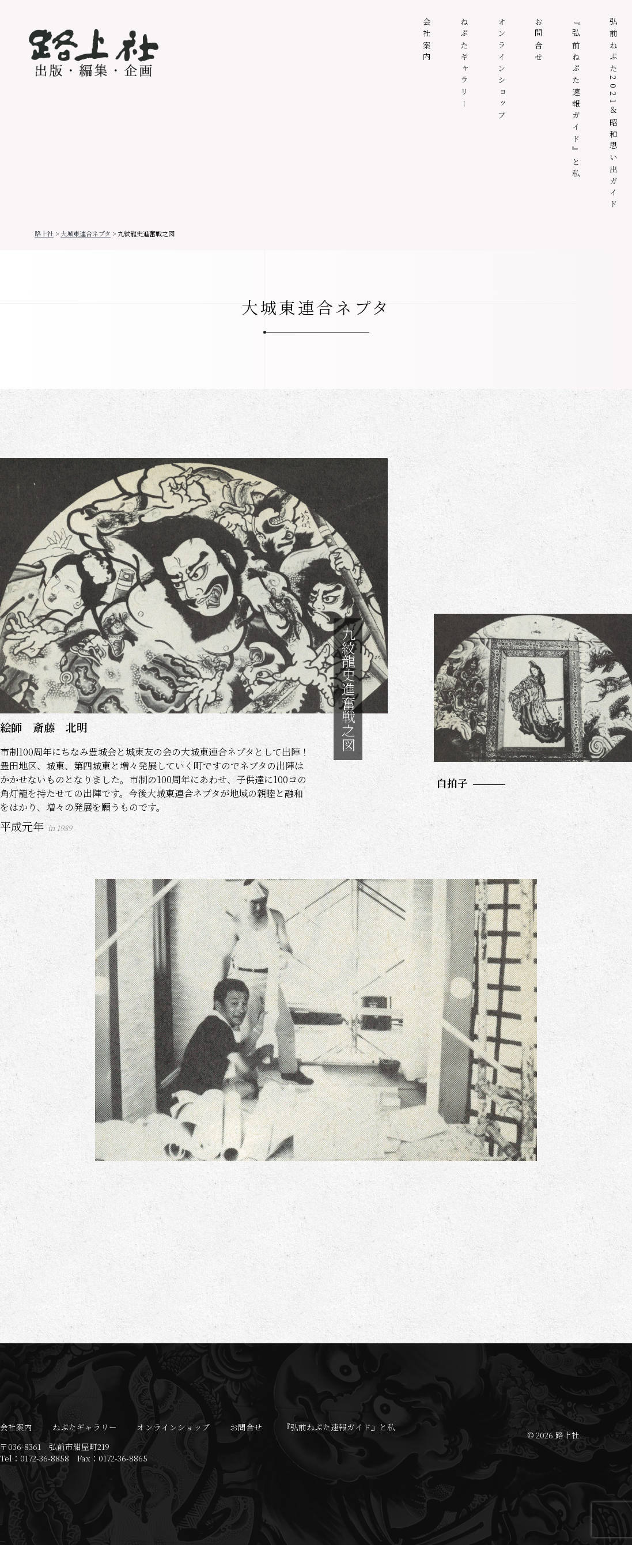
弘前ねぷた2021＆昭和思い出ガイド (613, 114)
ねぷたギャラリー (464, 64)
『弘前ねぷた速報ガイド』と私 (576, 99)
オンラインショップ (502, 69)
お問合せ (538, 40)
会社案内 (427, 40)
